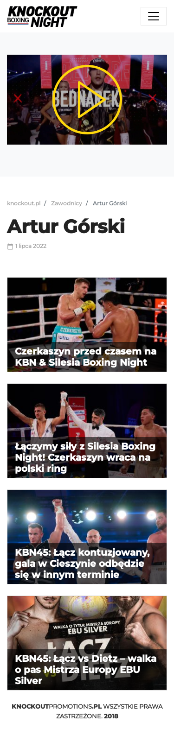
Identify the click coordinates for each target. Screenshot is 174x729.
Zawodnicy (66, 203)
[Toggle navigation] (154, 16)
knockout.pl (23, 203)
